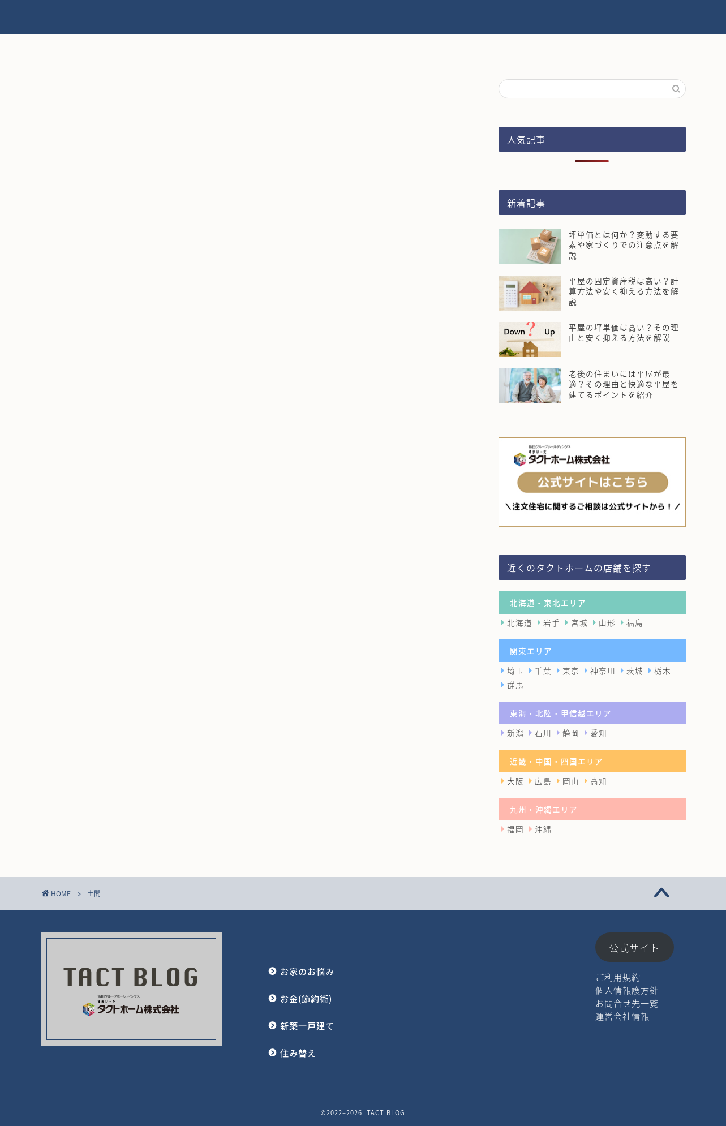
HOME (243, 17)
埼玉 (515, 670)
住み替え (539, 17)
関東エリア (531, 650)
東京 (570, 670)
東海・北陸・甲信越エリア (561, 713)
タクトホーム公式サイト (630, 17)
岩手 (551, 622)
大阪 (515, 781)
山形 (607, 622)
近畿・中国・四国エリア (556, 761)
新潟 (515, 732)
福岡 (515, 829)
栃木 (662, 670)
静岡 (570, 732)
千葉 (543, 670)
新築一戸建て (468, 17)
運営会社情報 (622, 1015)
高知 (598, 781)
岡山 (570, 781)
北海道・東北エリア (548, 602)
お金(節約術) (389, 17)
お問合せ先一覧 (627, 1002)
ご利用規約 (618, 976)
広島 (543, 781)
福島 (634, 622)
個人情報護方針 (627, 989)
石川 (543, 732)
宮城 (579, 622)
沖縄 (543, 829)
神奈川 (603, 670)
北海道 (519, 622)
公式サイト (634, 947)
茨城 (634, 670)
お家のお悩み (310, 17)
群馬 (515, 684)
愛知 (598, 732)
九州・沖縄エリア (544, 809)
